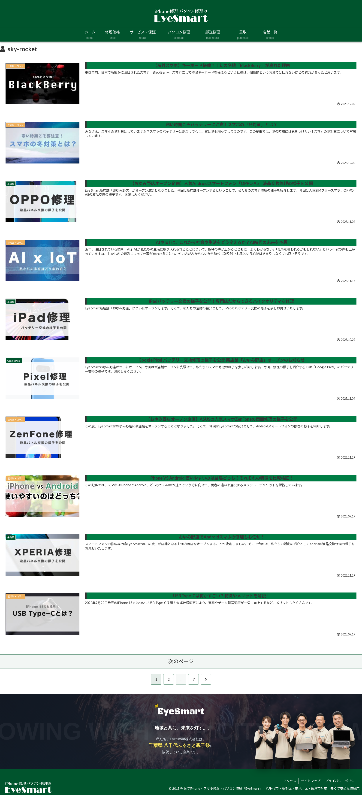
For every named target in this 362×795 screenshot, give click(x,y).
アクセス (290, 781)
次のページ (181, 661)
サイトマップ (310, 781)
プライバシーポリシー (341, 781)
